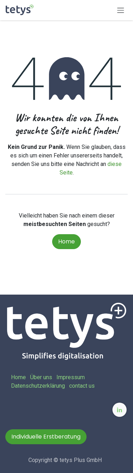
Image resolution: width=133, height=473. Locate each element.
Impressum (70, 377)
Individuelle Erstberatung (46, 436)
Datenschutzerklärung (38, 385)
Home (66, 241)
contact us (82, 385)
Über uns (41, 377)
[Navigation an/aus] (120, 10)
